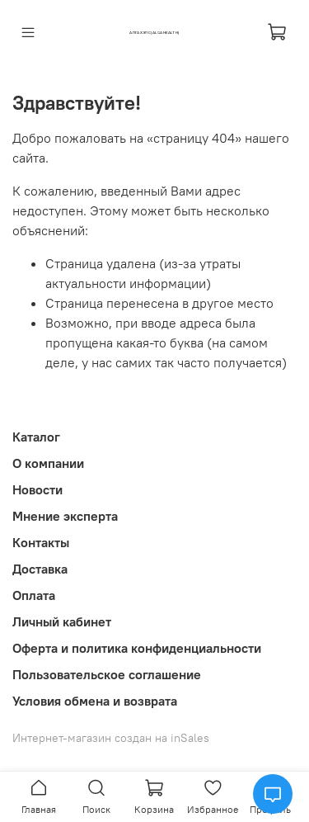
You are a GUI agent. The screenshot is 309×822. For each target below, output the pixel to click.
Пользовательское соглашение (106, 674)
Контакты (40, 542)
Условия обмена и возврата (94, 700)
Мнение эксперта (65, 516)
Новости (37, 489)
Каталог (36, 436)
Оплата (33, 595)
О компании (48, 463)
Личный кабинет (61, 621)
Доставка (40, 568)
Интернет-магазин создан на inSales (110, 737)
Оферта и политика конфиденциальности (136, 648)
